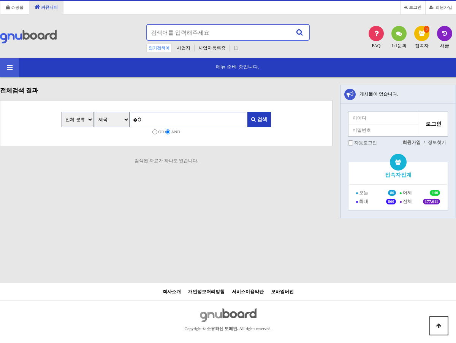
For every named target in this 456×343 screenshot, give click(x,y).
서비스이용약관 (248, 291)
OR (161, 131)
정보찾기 (437, 142)
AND (175, 131)
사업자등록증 (212, 48)
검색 (259, 119)
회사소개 (172, 291)
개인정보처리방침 (206, 291)
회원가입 (440, 7)
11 (236, 48)
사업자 (183, 48)
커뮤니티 (46, 7)
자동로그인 (365, 142)
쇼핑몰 (15, 7)
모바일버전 (282, 291)
